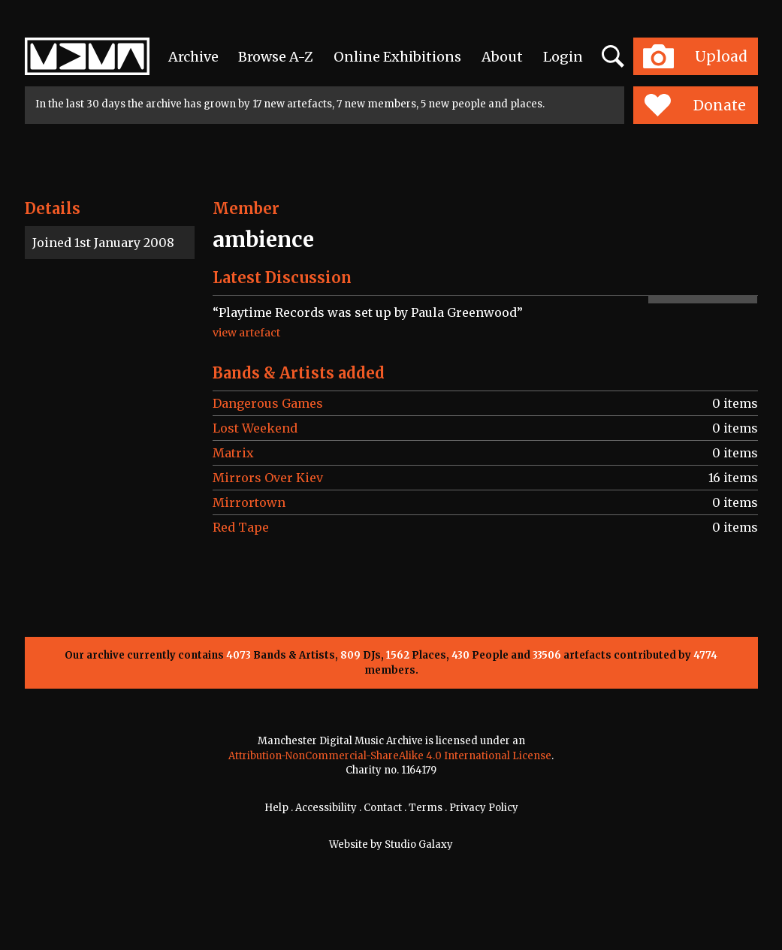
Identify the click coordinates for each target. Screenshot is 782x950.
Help (276, 807)
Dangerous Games (268, 403)
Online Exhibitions (397, 56)
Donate (695, 105)
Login (563, 56)
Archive (193, 56)
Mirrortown (249, 502)
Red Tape (241, 527)
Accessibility (326, 807)
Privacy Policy (483, 807)
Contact (383, 807)
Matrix (233, 452)
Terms (425, 807)
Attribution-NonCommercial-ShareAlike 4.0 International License (389, 755)
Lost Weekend (255, 428)
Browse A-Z (275, 56)
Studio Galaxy (419, 844)
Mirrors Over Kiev (268, 477)
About (502, 56)
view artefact (246, 332)
